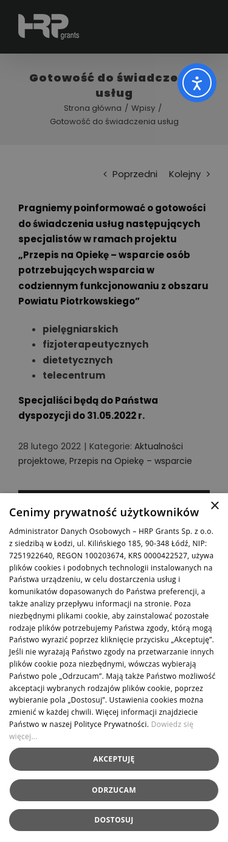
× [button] (214, 506)
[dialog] (114, 421)
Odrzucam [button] (114, 790)
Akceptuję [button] (113, 759)
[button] (114, 820)
